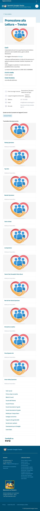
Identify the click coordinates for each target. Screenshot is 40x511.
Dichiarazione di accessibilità (9, 466)
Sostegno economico (11, 417)
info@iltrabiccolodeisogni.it (27, 102)
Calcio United (7, 221)
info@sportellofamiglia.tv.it (12, 464)
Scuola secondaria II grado (27, 468)
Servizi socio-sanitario (11, 423)
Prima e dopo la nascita (12, 394)
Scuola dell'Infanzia (25, 464)
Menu (2, 6)
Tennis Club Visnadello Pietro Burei (13, 274)
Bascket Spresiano (9, 195)
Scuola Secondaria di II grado (13, 410)
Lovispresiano (8, 248)
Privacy (4, 504)
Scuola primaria (24, 465)
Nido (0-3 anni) (9, 397)
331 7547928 (23, 99)
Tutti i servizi (9, 391)
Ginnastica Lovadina (9, 327)
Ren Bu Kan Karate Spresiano (12, 300)
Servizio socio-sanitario (26, 475)
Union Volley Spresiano (10, 379)
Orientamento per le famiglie (13, 426)
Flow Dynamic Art (9, 353)
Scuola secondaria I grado (26, 467)
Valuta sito (5, 468)
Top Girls (6, 169)
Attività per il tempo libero (9, 146)
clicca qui (20, 56)
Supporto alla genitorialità (12, 420)
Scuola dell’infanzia (11, 400)
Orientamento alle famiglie (27, 477)
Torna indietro (7, 14)
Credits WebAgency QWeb (22, 504)
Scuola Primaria (10, 404)
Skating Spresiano (9, 142)
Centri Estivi (9, 429)
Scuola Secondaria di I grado (13, 407)
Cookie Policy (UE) (11, 504)
